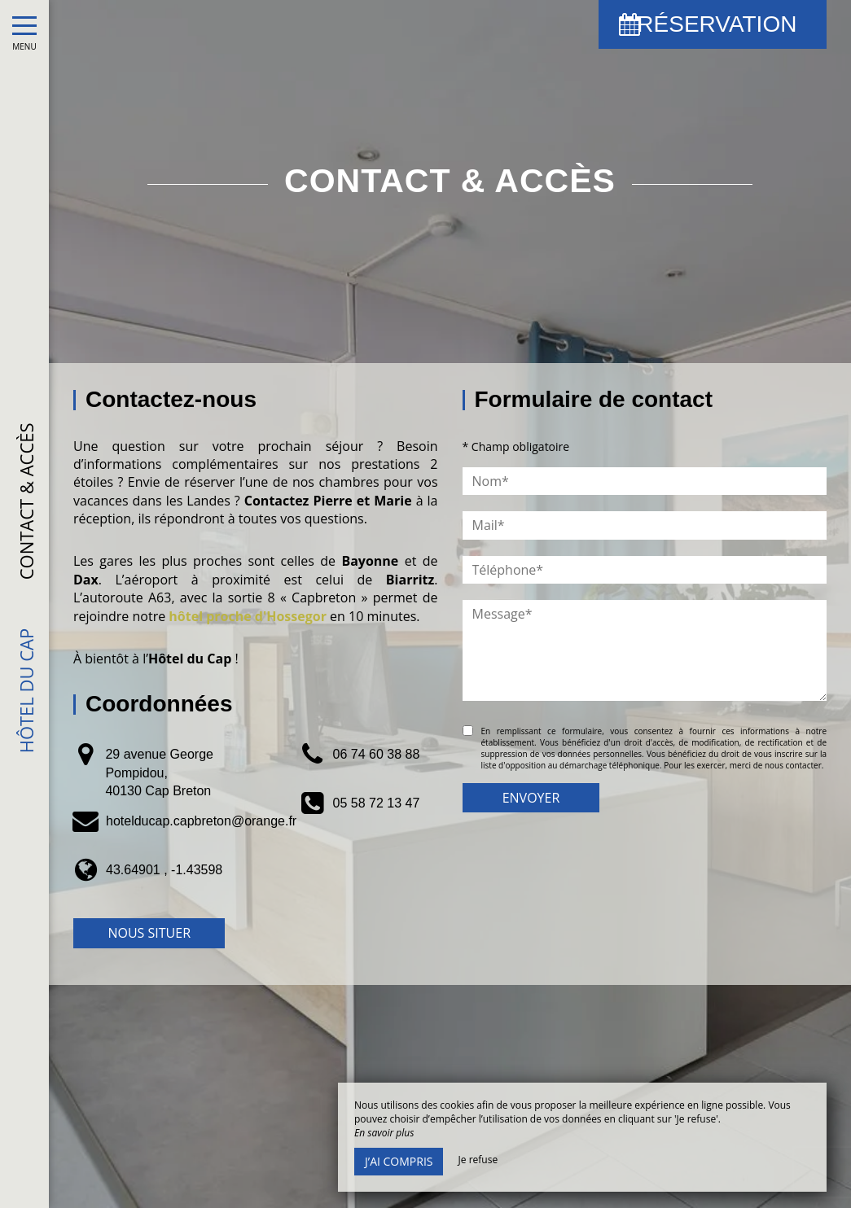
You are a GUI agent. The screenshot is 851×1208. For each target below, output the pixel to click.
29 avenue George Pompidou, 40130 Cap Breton (159, 772)
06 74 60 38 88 (376, 754)
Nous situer (149, 933)
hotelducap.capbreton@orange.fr (201, 821)
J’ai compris (398, 1161)
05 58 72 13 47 (376, 803)
